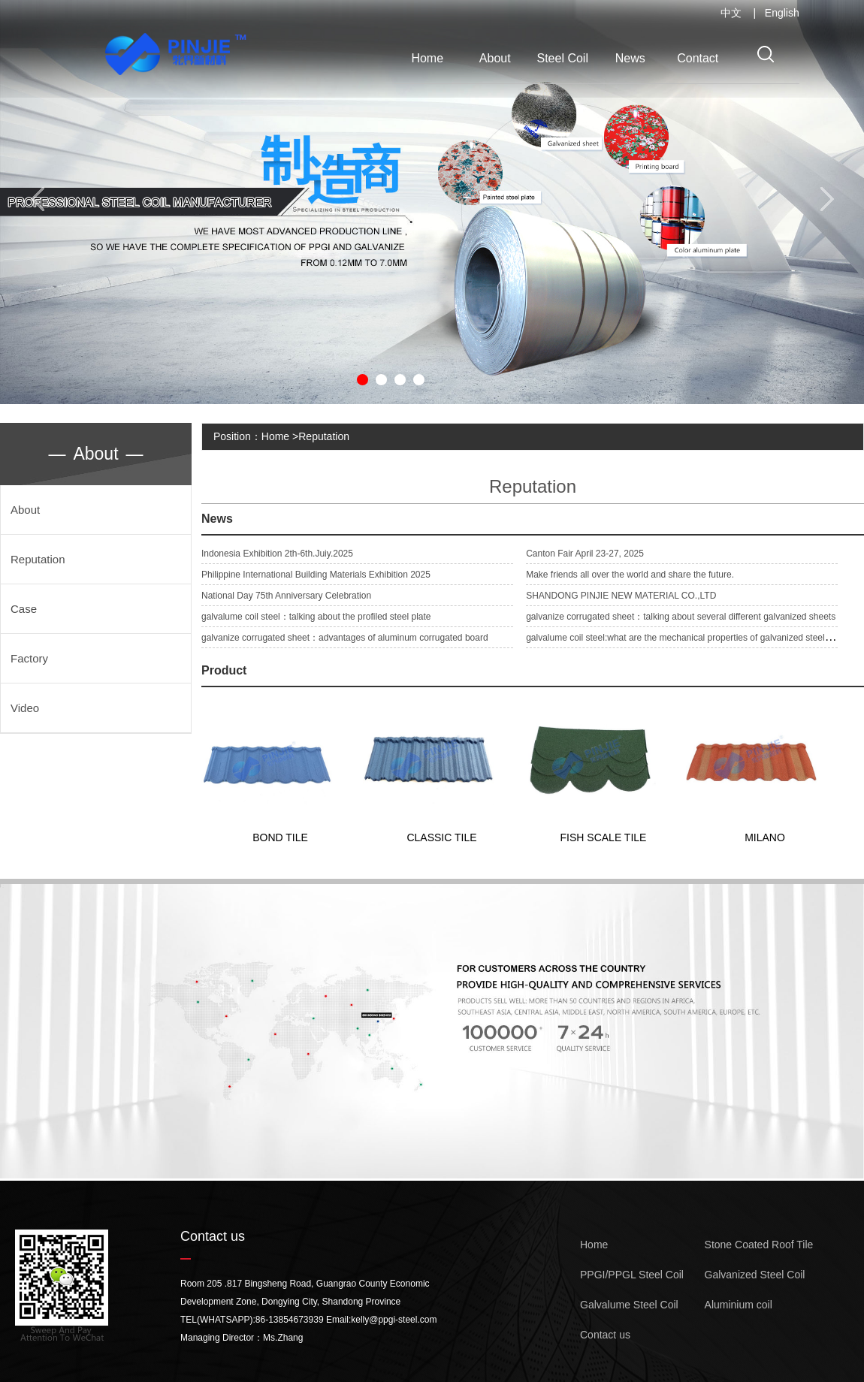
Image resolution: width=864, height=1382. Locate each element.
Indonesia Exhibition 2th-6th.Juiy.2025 (277, 553)
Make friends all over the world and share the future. (630, 574)
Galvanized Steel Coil (755, 1275)
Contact (697, 58)
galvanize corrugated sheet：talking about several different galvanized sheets (680, 616)
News (630, 58)
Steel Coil (562, 58)
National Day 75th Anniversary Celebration (286, 595)
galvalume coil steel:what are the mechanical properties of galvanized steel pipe (685, 637)
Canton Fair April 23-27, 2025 (585, 553)
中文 (731, 13)
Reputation (38, 559)
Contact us (605, 1335)
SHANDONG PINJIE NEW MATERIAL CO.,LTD (621, 595)
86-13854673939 (289, 1319)
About (495, 58)
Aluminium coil (738, 1305)
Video (25, 708)
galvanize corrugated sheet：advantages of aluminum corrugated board (344, 637)
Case (24, 608)
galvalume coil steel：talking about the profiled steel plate (316, 616)
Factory (29, 658)
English (782, 13)
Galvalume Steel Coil (629, 1305)
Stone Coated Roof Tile (759, 1245)
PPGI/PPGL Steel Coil (632, 1275)
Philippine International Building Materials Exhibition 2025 (315, 574)
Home (427, 58)
